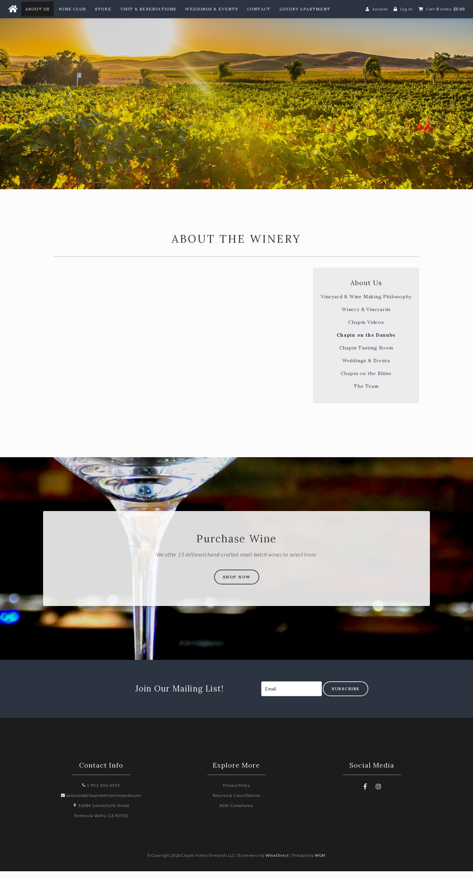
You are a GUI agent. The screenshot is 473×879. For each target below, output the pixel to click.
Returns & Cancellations (236, 803)
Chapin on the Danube (366, 342)
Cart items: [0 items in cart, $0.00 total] (445, 9)
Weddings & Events (211, 8)
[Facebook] (365, 794)
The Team (366, 394)
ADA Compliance (236, 813)
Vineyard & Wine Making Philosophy (366, 304)
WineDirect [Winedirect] (277, 863)
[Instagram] (379, 794)
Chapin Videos (366, 330)
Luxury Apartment (304, 8)
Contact (258, 8)
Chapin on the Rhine (366, 381)
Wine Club (72, 8)
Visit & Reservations (148, 8)
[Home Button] (12, 9)
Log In (406, 9)
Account (380, 9)
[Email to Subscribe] (291, 696)
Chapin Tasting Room (366, 355)
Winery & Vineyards (366, 317)
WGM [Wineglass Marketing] (320, 863)
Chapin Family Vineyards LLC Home (236, 98)
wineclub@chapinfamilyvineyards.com (101, 803)
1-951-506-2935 (101, 793)
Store (103, 8)
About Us (37, 8)
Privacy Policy (236, 793)
